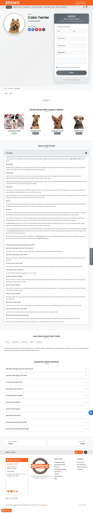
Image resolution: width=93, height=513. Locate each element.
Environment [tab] (28, 341)
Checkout (80, 470)
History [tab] (8, 341)
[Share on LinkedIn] (33, 29)
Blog (53, 7)
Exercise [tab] (37, 341)
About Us (57, 468)
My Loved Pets (81, 465)
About (7, 92)
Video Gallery (47, 7)
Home (5, 86)
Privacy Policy (82, 506)
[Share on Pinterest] (37, 29)
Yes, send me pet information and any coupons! (68, 66)
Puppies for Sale (17, 7)
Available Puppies (59, 463)
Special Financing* (59, 465)
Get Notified (35, 132)
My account (80, 463)
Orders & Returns (82, 468)
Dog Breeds (10, 86)
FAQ (14, 92)
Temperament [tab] (17, 341)
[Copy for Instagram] (40, 29)
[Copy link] (44, 29)
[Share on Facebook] (29, 29)
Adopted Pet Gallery (36, 7)
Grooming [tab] (45, 341)
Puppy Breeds (26, 7)
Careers (56, 475)
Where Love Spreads (60, 7)
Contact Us (57, 472)
